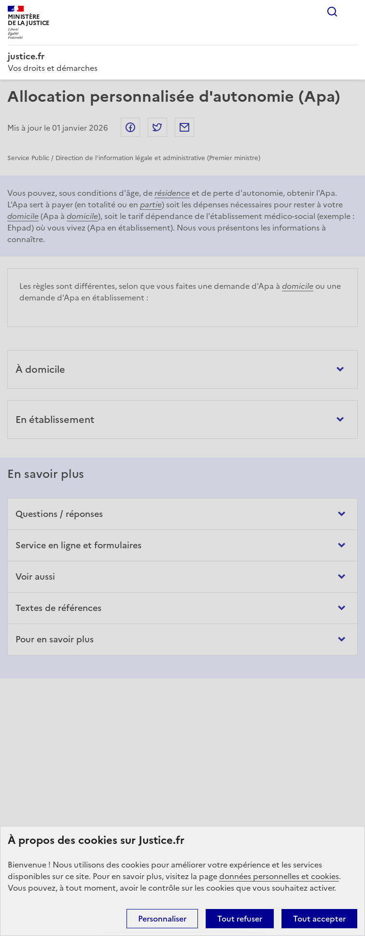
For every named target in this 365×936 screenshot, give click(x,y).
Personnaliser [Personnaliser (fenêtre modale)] (162, 918)
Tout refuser (239, 918)
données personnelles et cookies (279, 876)
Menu (351, 11)
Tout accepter (319, 918)
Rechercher (332, 11)
